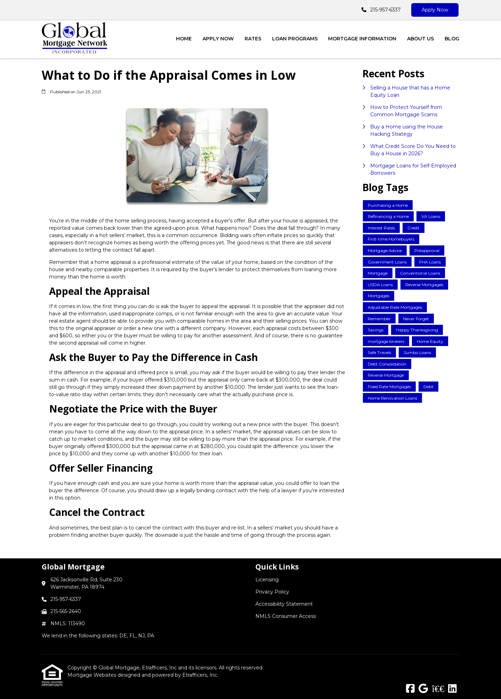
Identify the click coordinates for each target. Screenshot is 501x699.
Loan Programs (295, 39)
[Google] (423, 689)
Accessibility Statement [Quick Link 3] (284, 604)
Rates (253, 39)
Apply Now (435, 10)
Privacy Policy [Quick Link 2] (272, 592)
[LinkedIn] (452, 689)
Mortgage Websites (92, 675)
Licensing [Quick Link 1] (267, 579)
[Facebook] (410, 689)
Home (184, 39)
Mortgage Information (362, 39)
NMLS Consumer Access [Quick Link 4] (285, 616)
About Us (420, 39)
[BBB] (438, 689)
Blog (452, 39)
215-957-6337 (385, 10)
